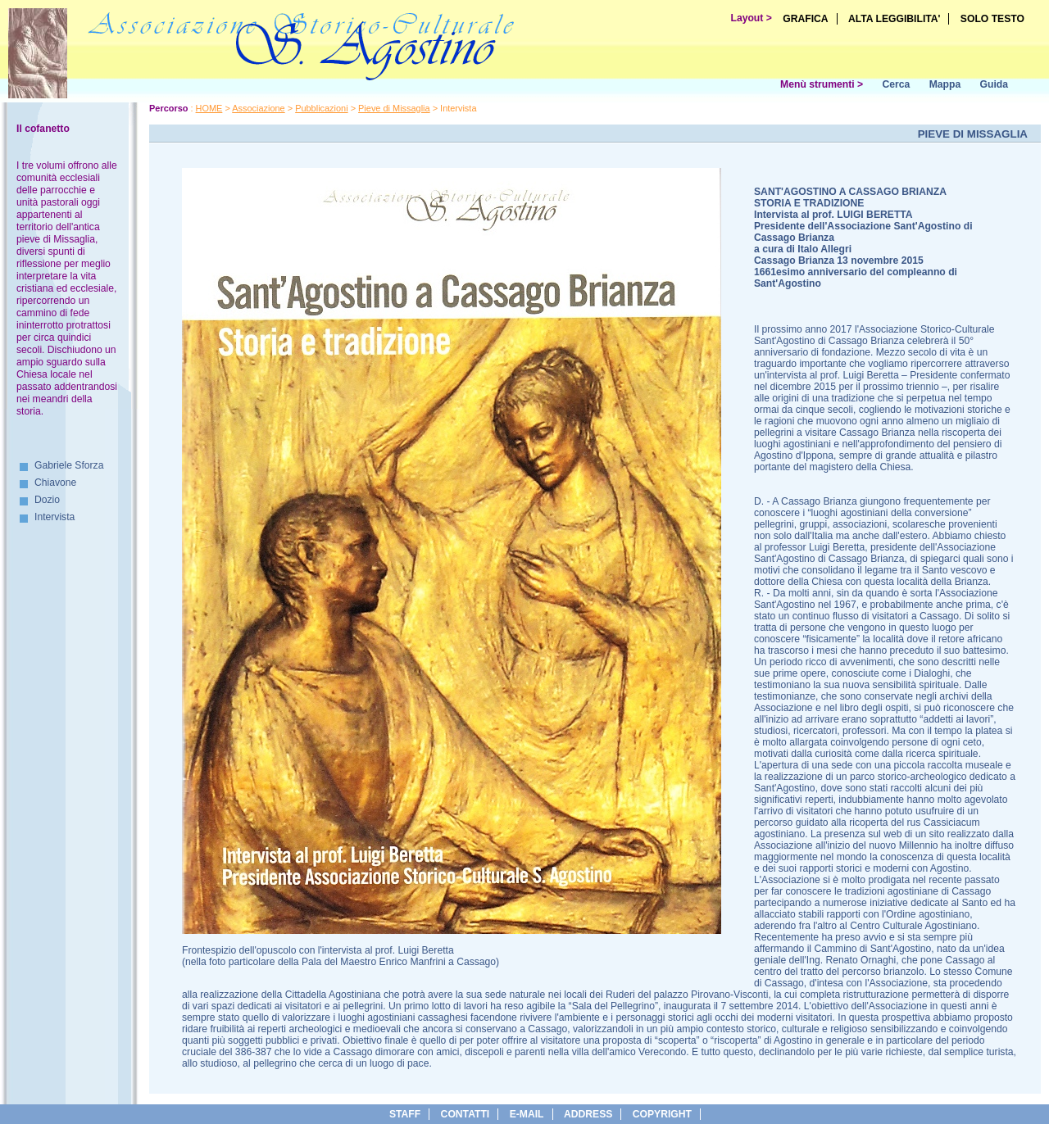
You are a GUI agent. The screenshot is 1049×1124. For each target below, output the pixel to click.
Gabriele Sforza (68, 465)
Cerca (896, 84)
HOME (209, 108)
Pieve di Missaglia (394, 108)
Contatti (465, 1114)
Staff (404, 1114)
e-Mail (527, 1114)
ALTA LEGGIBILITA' (894, 19)
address (588, 1114)
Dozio (47, 499)
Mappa (945, 84)
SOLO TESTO (992, 19)
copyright (662, 1114)
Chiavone (55, 482)
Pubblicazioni (321, 108)
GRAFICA (805, 19)
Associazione (258, 108)
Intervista (54, 517)
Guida (994, 84)
